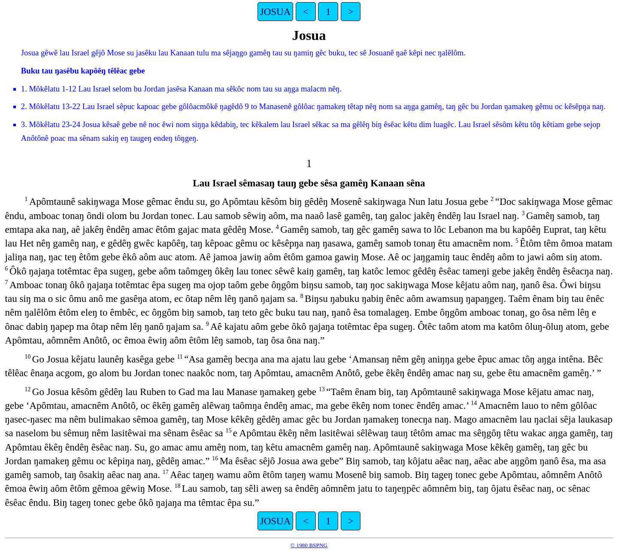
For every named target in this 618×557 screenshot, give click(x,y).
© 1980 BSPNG (309, 545)
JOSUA (275, 11)
